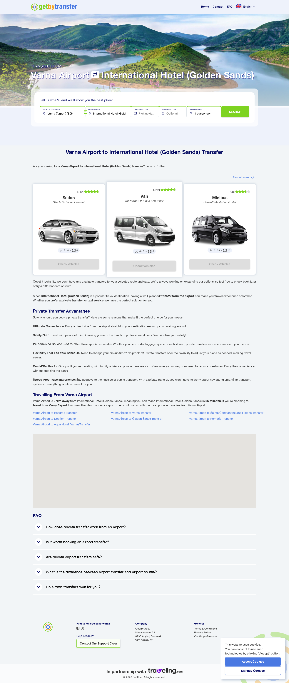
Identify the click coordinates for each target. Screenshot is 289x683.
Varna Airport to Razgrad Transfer (55, 413)
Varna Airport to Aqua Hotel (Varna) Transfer (61, 424)
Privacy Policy (202, 632)
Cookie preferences (205, 636)
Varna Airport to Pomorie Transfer (211, 418)
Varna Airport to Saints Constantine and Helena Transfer (226, 413)
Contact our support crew (98, 643)
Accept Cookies (253, 661)
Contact (218, 6)
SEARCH (235, 111)
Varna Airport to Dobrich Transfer (54, 418)
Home (205, 6)
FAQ (230, 6)
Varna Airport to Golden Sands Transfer (136, 418)
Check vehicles (68, 264)
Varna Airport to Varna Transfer (131, 413)
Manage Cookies (253, 670)
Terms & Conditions (205, 628)
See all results (244, 177)
